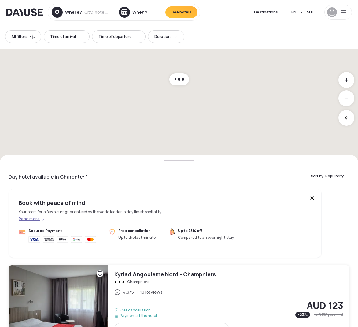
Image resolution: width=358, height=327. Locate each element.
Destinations (266, 12)
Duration (166, 36)
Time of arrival (66, 36)
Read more (29, 218)
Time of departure (118, 36)
